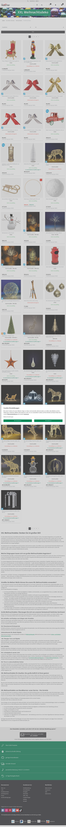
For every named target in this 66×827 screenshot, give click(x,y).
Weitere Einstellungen (8, 417)
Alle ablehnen (48, 420)
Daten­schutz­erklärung (12, 414)
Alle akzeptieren (17, 420)
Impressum (26, 414)
